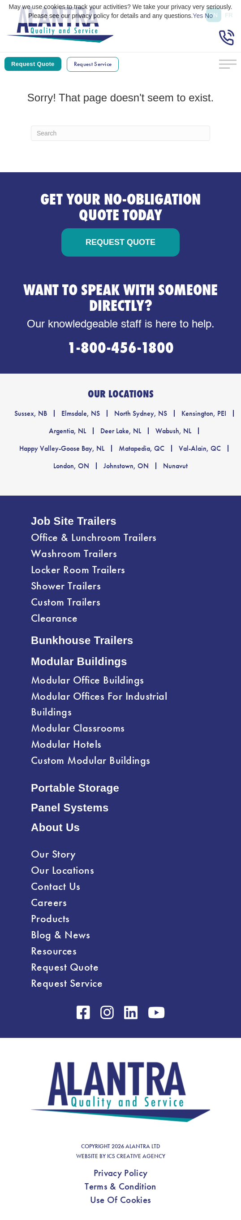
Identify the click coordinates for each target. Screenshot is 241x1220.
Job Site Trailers (73, 521)
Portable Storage (75, 788)
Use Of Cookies (120, 1200)
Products (50, 918)
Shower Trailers (66, 586)
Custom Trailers (65, 602)
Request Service (67, 983)
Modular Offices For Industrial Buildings (99, 704)
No (209, 15)
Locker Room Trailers (78, 569)
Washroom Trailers (74, 553)
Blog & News (60, 934)
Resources (54, 951)
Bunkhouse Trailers (82, 640)
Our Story (53, 854)
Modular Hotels (66, 744)
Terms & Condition (120, 1186)
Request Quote (65, 967)
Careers (49, 902)
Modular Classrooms (78, 728)
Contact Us (56, 886)
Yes (198, 15)
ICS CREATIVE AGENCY (136, 1156)
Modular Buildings (79, 661)
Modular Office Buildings (87, 680)
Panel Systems (70, 808)
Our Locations (62, 870)
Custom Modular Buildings (91, 760)
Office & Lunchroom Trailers (94, 537)
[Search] (120, 133)
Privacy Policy (120, 1173)
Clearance (54, 618)
